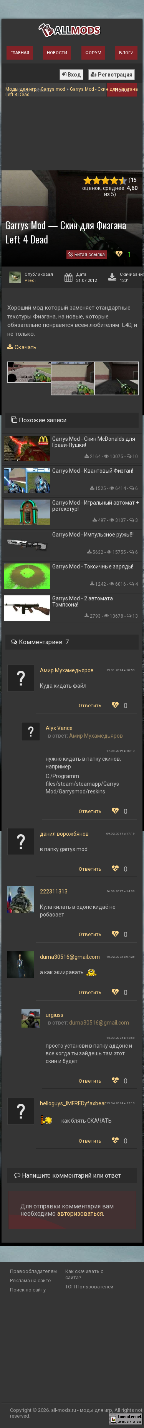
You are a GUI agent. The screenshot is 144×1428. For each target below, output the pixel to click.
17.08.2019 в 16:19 (120, 751)
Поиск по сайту (28, 1290)
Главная (19, 52)
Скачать (25, 347)
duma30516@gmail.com (70, 957)
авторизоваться (80, 1213)
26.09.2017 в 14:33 (120, 891)
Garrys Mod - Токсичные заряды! (92, 566)
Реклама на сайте (30, 1280)
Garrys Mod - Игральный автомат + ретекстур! (95, 506)
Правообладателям (33, 1271)
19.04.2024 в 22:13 (120, 1103)
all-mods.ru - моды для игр (81, 1410)
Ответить (90, 705)
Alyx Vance (59, 728)
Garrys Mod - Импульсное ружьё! (93, 535)
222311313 (54, 891)
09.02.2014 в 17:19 (120, 833)
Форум (93, 52)
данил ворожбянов (64, 834)
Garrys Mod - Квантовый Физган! (92, 471)
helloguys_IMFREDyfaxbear (73, 1103)
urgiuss (54, 1015)
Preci (30, 280)
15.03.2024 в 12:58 (120, 1038)
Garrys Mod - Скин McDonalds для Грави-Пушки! (93, 442)
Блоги (126, 52)
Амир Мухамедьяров (67, 670)
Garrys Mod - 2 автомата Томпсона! (82, 601)
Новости (57, 52)
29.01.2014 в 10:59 (120, 670)
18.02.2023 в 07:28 (120, 956)
